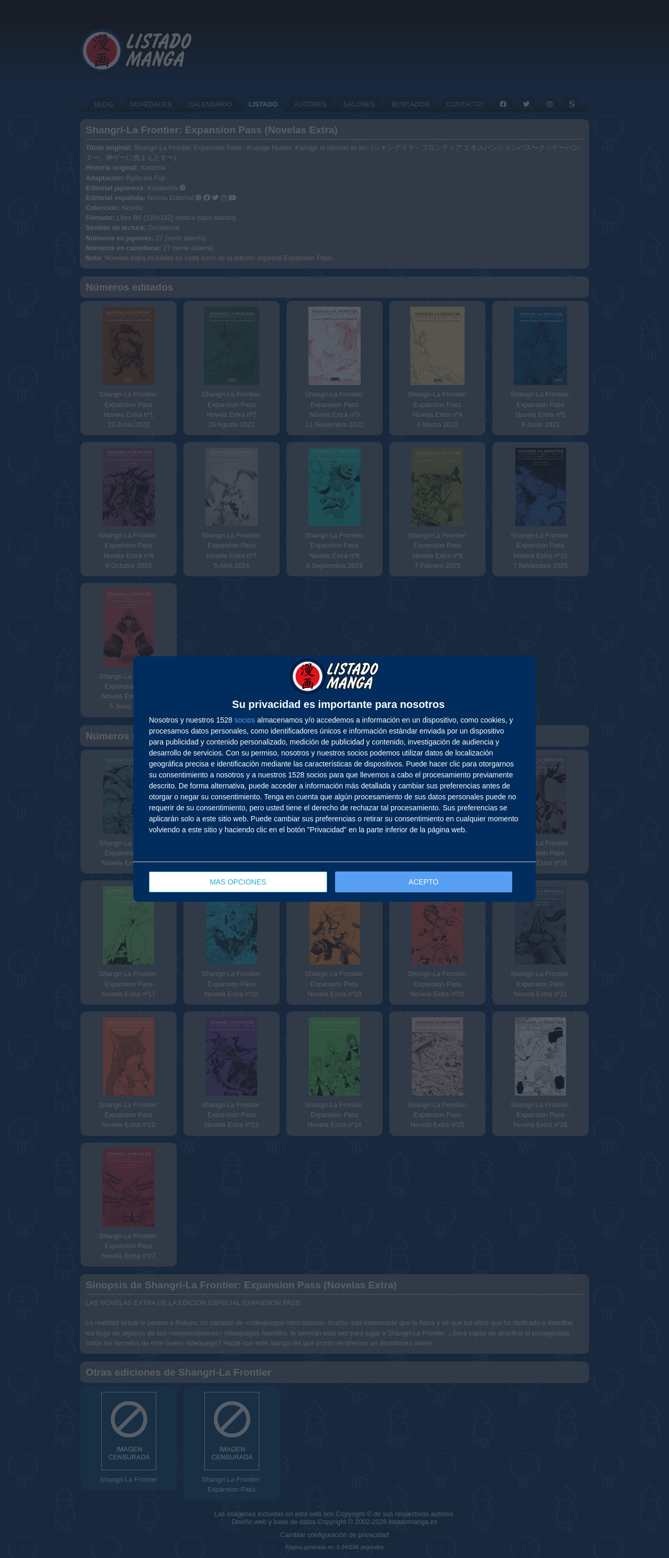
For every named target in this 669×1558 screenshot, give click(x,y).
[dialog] (334, 779)
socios (244, 720)
